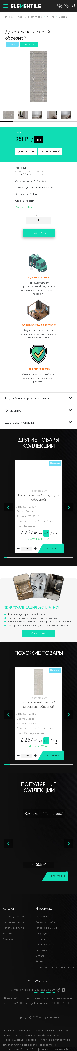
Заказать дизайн (45, 922)
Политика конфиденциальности (54, 967)
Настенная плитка (13, 922)
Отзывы (40, 939)
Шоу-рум (41, 933)
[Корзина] (66, 5)
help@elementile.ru (37, 1003)
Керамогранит (11, 933)
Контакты (41, 917)
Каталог (8, 908)
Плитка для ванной (14, 917)
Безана (30, 512)
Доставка (41, 950)
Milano (34, 194)
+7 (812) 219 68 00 (44, 990)
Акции (39, 961)
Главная (9, 17)
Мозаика (8, 939)
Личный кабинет (45, 945)
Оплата (39, 956)
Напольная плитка (13, 928)
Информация (45, 908)
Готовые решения (46, 928)
